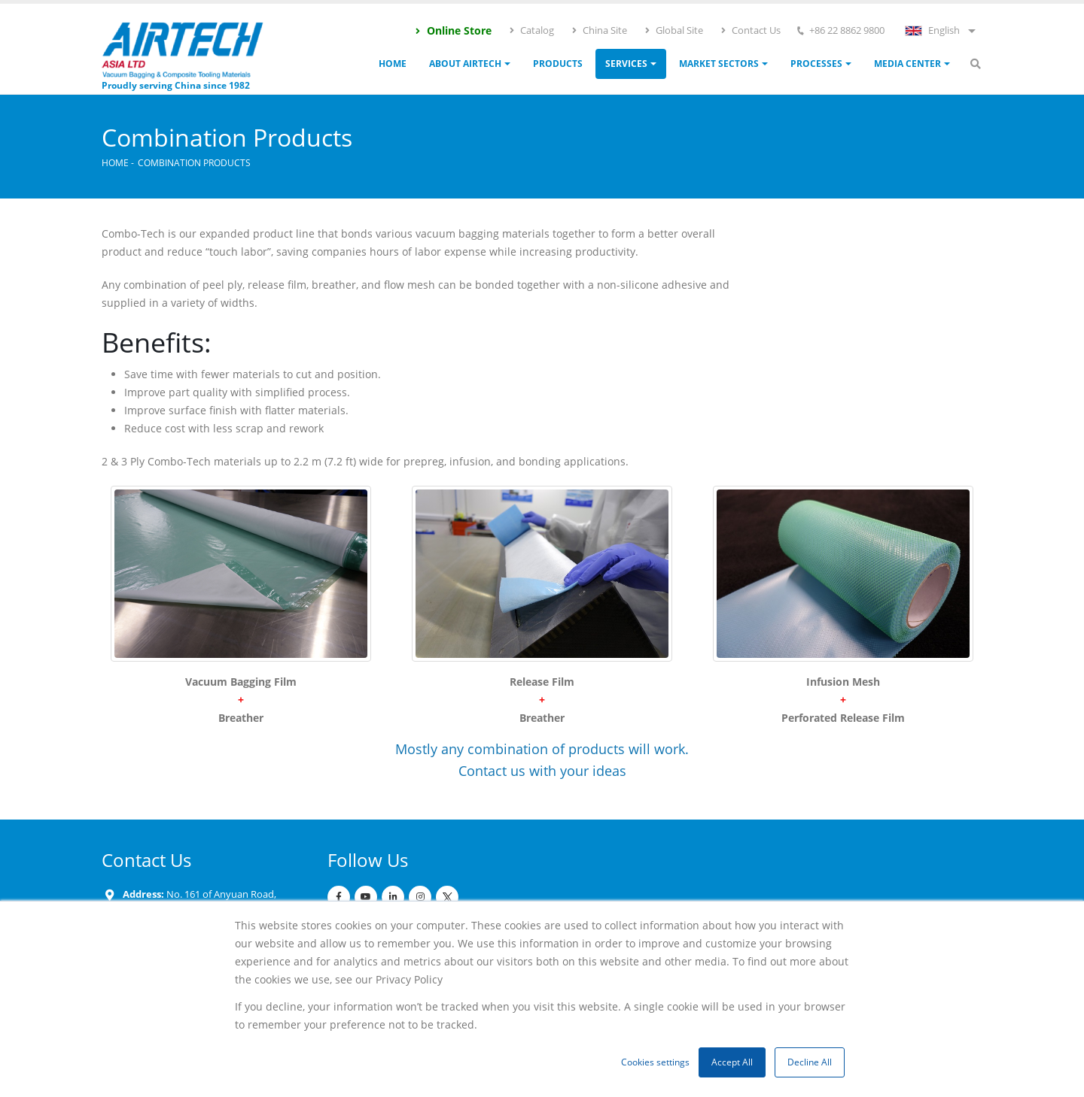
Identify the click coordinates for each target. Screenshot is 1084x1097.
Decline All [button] (809, 1062)
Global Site (673, 30)
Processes (816, 63)
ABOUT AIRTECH (465, 63)
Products (558, 63)
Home (392, 63)
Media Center (907, 63)
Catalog (531, 30)
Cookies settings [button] (655, 1062)
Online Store (453, 30)
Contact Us (750, 30)
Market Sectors (719, 63)
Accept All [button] (732, 1062)
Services (626, 63)
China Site (599, 30)
